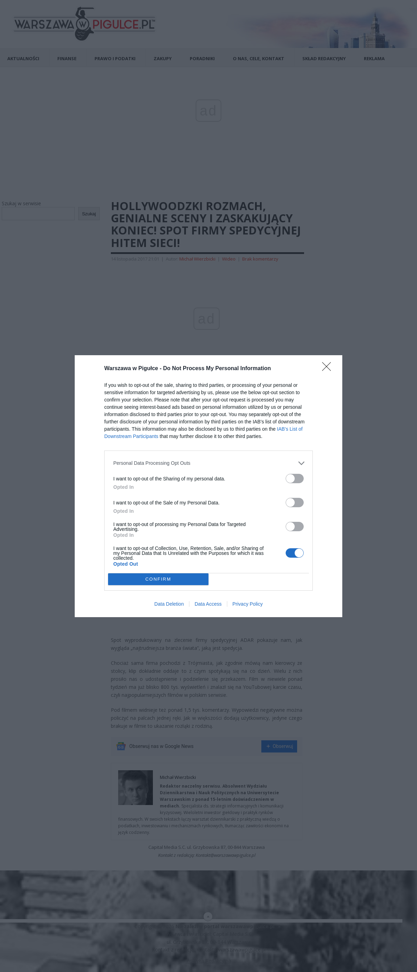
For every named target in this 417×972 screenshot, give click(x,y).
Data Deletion (169, 604)
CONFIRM (158, 578)
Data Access (208, 604)
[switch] (295, 478)
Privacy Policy (247, 604)
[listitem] (208, 463)
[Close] (328, 368)
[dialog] (208, 486)
